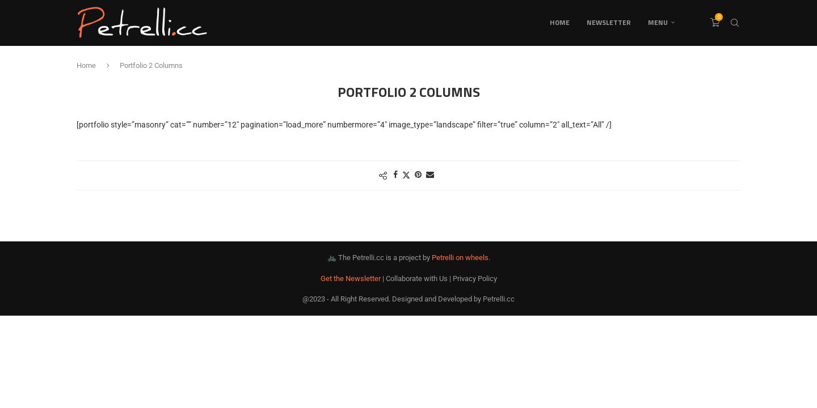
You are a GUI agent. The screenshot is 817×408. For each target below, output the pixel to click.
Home (560, 22)
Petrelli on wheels (460, 257)
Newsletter (609, 22)
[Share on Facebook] (395, 174)
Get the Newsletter (351, 278)
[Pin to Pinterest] (418, 174)
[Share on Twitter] (406, 175)
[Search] (734, 22)
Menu (658, 22)
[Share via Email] (430, 174)
